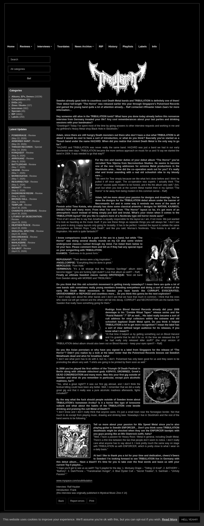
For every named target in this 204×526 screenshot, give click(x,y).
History (112, 46)
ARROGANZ (18, 158)
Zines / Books (19, 105)
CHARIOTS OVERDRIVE (24, 211)
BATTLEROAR (19, 164)
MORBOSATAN (19, 176)
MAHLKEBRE (19, 242)
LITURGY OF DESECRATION (27, 216)
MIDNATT (17, 187)
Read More (169, 519)
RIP (101, 46)
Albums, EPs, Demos (23, 96)
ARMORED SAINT (21, 141)
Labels (142, 46)
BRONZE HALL (19, 199)
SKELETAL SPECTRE (23, 231)
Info (154, 46)
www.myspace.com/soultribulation (74, 480)
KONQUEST (18, 152)
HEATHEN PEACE (21, 225)
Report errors (77, 501)
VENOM (16, 170)
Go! (29, 78)
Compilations (19, 99)
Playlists (128, 46)
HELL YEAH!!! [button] (189, 519)
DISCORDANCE (20, 237)
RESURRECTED (20, 182)
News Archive (83, 46)
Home (11, 46)
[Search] (29, 59)
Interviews (43, 46)
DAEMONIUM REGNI (22, 193)
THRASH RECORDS (22, 147)
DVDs (15, 102)
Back (61, 501)
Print (91, 501)
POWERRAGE (19, 135)
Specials (16, 111)
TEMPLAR (17, 205)
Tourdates (63, 46)
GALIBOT (17, 248)
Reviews (25, 46)
